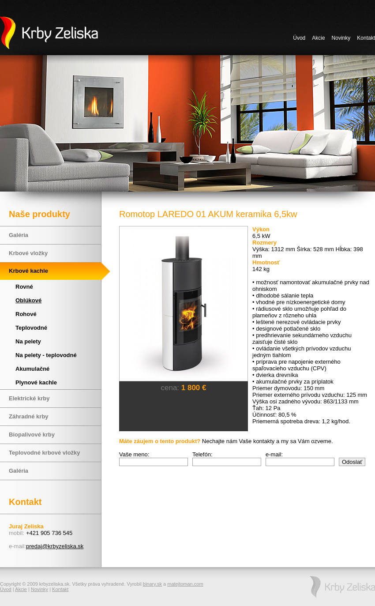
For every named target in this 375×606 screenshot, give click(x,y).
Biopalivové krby (32, 434)
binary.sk (152, 584)
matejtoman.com (185, 584)
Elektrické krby (29, 398)
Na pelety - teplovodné (46, 355)
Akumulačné (32, 368)
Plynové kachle (36, 382)
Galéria (18, 235)
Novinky (341, 38)
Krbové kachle (28, 270)
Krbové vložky (28, 253)
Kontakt (366, 38)
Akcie (318, 38)
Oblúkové (28, 300)
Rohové (26, 314)
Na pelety (28, 341)
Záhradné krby (29, 416)
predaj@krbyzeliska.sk (54, 546)
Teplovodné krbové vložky (44, 452)
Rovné (24, 286)
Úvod (299, 38)
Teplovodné (31, 327)
